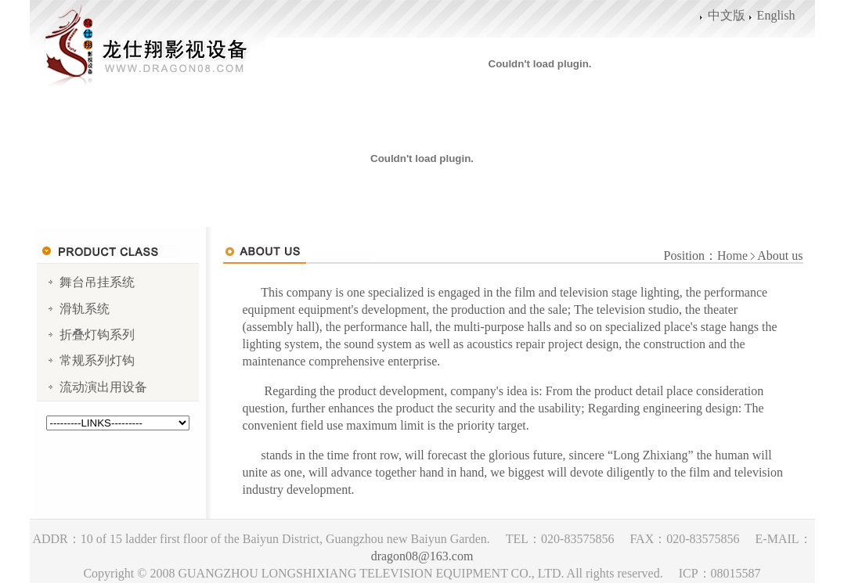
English (776, 15)
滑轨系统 (85, 308)
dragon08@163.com (422, 556)
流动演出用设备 (103, 387)
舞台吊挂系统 (97, 282)
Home (732, 255)
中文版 (726, 15)
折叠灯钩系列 (97, 334)
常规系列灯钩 (97, 360)
